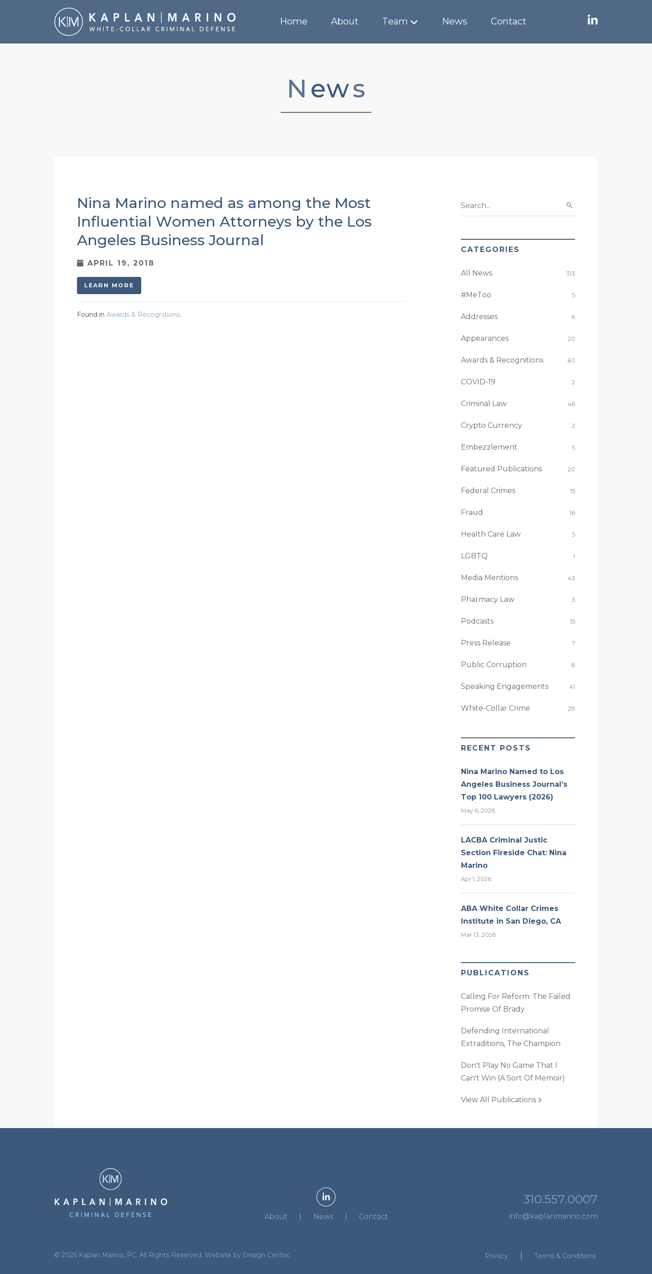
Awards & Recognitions (143, 314)
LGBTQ (474, 556)
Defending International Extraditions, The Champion (511, 1037)
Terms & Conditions (565, 1256)
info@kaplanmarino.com (553, 1216)
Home (293, 21)
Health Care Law (491, 534)
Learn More (109, 285)
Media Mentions (489, 577)
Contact (509, 21)
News (454, 21)
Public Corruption (494, 664)
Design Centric (266, 1255)
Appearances (484, 338)
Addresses (479, 316)
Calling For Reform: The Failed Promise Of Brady (515, 1002)
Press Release (486, 643)
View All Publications (501, 1099)
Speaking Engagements (504, 686)
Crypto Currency (491, 425)
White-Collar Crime (495, 708)
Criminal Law (484, 403)
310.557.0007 (560, 1199)
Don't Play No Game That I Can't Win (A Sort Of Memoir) (513, 1071)
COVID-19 (478, 382)
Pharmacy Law (487, 599)
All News (476, 273)
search (570, 205)
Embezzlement (489, 447)
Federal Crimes (488, 490)
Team (395, 21)
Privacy (496, 1256)
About (345, 21)
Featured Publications (501, 469)
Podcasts (477, 621)
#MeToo (476, 295)
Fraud (472, 512)
